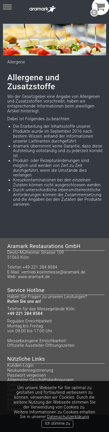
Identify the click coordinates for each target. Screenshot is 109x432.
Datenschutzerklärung (68, 416)
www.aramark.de (34, 276)
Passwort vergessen (26, 375)
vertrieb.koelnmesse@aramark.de (53, 272)
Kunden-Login (20, 365)
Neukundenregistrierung (30, 370)
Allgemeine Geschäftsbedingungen (40, 380)
